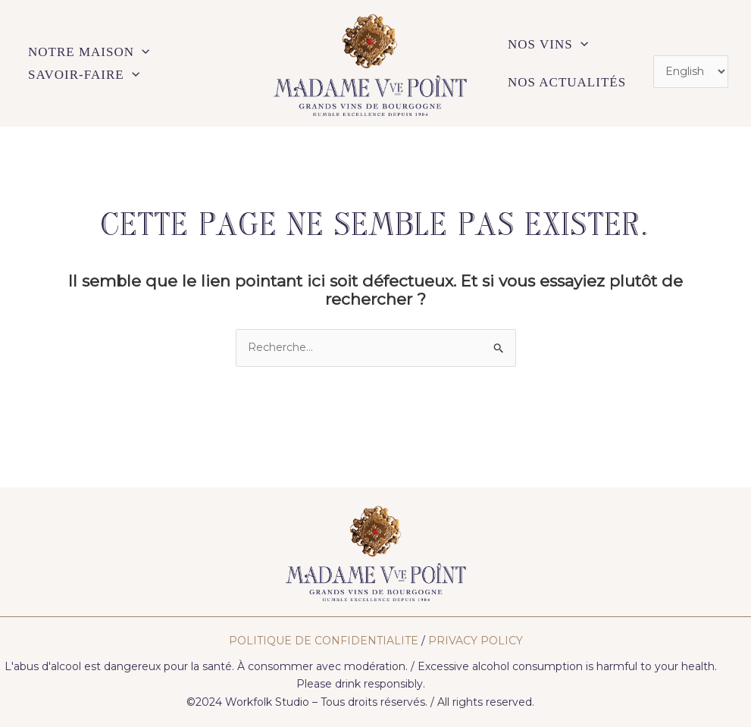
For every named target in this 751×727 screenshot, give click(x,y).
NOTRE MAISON (88, 52)
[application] (141, 52)
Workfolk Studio (267, 702)
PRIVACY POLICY (475, 640)
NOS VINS (548, 44)
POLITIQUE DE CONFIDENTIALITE (323, 640)
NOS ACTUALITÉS (567, 82)
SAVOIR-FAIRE (83, 75)
